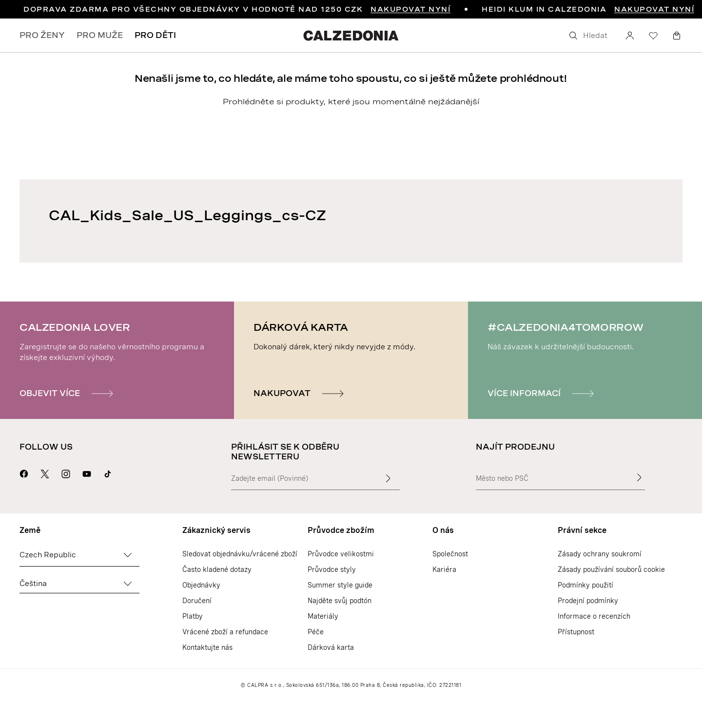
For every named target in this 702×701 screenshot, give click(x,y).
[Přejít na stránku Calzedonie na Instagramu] (65, 472)
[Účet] (630, 35)
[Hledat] (589, 35)
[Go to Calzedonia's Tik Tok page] (107, 472)
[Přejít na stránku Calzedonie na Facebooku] (24, 472)
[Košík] (676, 35)
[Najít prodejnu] (639, 477)
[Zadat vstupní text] (388, 478)
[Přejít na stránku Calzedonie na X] (44, 472)
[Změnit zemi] (128, 555)
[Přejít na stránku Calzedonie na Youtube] (86, 472)
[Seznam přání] (653, 35)
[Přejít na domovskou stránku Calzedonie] (351, 35)
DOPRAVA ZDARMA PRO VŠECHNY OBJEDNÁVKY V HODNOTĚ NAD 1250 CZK (236, 9)
